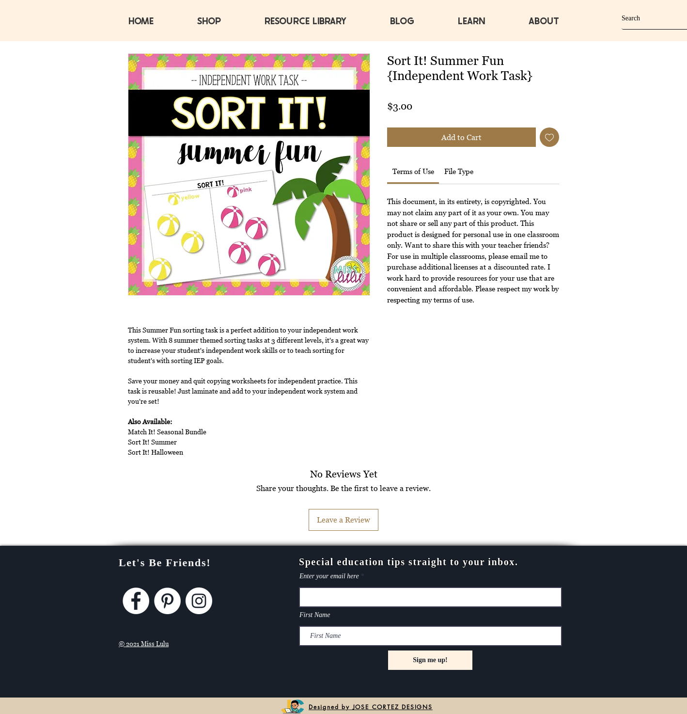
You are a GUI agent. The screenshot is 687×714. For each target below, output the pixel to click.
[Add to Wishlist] (549, 137)
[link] (413, 171)
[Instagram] (199, 600)
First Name (314, 615)
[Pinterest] (167, 600)
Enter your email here (329, 576)
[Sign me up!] (430, 660)
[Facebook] (136, 600)
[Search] (646, 18)
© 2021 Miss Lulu (144, 644)
